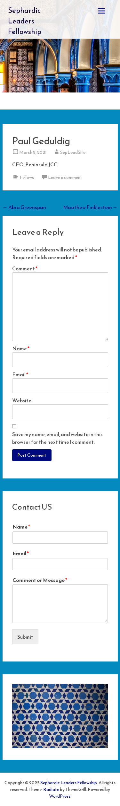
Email (20, 374)
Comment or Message (39, 580)
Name (20, 348)
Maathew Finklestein (90, 207)
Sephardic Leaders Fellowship (24, 21)
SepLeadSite (72, 152)
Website (21, 400)
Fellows (27, 177)
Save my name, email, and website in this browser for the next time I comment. (57, 438)
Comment (24, 268)
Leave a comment (65, 177)
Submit (25, 637)
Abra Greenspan (24, 207)
